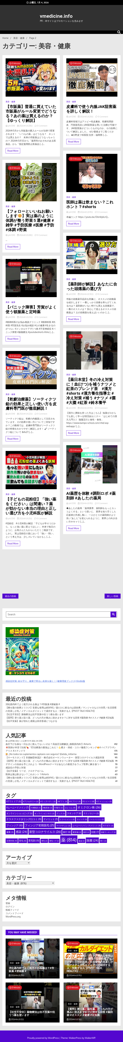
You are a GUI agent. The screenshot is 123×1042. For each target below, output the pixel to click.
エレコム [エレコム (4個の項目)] (70, 807)
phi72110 (11, 126)
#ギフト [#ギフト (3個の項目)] (62, 801)
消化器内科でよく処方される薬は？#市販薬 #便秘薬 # (33, 704)
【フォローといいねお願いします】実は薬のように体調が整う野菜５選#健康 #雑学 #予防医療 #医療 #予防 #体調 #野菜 (30, 220)
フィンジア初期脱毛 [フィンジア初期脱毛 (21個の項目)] (39, 825)
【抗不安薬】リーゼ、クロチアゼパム (25, 771)
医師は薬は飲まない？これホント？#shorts (90, 204)
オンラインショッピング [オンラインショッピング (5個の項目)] (19, 813)
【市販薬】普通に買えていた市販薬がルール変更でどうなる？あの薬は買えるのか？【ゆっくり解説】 (31, 113)
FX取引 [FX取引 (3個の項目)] (58, 807)
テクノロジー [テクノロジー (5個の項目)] (91, 813)
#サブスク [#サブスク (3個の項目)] (74, 801)
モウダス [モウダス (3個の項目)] (108, 825)
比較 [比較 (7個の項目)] (95, 832)
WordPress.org (13, 916)
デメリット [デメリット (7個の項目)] (50, 819)
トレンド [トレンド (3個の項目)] (82, 819)
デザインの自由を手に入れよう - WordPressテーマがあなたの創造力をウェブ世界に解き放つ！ (55, 764)
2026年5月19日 (85, 212)
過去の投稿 (10, 596)
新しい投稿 (112, 596)
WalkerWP (90, 1038)
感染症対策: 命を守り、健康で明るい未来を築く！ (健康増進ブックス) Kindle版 (45, 681)
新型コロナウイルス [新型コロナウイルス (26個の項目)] (45, 831)
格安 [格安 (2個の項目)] (86, 832)
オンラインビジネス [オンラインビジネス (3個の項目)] (44, 813)
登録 (8, 903)
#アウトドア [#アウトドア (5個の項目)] (13, 801)
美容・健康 (10, 101)
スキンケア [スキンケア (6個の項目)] (74, 813)
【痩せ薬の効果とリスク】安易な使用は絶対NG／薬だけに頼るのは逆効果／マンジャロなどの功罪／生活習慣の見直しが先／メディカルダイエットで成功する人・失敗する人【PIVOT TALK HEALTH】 (90, 963)
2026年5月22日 (25, 414)
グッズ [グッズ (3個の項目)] (60, 813)
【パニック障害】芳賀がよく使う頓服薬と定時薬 (31, 309)
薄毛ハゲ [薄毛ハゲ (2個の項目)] (54, 841)
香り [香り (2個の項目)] (103, 841)
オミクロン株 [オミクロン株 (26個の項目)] (89, 807)
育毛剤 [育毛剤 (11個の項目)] (33, 840)
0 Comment (42, 126)
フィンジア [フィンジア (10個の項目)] (14, 825)
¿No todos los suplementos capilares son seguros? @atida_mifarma (41, 754)
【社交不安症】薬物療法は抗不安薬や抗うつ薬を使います (35, 714)
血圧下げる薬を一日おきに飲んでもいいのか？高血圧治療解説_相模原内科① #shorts (48, 744)
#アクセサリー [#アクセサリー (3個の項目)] (30, 801)
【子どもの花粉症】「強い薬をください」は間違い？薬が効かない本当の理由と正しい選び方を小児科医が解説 (31, 506)
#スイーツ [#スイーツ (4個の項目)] (88, 801)
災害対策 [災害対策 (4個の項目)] (11, 840)
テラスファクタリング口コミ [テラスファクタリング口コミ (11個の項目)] (23, 819)
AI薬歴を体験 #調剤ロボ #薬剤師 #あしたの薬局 (91, 495)
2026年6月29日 (16, 975)
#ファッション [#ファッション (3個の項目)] (103, 801)
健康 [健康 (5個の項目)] (9, 832)
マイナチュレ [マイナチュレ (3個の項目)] (63, 825)
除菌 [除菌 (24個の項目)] (92, 840)
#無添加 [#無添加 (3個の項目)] (47, 807)
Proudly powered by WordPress (43, 1038)
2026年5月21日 (25, 518)
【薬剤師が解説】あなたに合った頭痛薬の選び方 (91, 286)
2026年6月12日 (16, 1019)
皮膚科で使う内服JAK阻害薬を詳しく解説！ (91, 109)
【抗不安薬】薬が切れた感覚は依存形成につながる (31, 721)
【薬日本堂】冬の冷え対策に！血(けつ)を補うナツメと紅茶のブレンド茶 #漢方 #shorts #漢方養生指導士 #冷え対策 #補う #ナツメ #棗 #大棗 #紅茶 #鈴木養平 (91, 391)
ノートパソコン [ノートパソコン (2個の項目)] (96, 819)
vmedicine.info (56, 16)
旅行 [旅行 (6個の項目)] (66, 832)
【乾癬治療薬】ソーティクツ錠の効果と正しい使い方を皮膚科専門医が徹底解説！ (31, 404)
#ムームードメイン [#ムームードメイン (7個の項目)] (17, 807)
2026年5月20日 (86, 116)
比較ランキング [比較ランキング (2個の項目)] (108, 832)
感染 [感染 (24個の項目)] (21, 831)
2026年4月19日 (85, 408)
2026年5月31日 (74, 1019)
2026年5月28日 (25, 126)
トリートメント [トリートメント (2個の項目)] (67, 819)
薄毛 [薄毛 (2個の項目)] (44, 841)
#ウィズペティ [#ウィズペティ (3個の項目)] (47, 801)
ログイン (10, 906)
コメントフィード (15, 913)
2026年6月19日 (74, 975)
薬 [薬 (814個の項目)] (69, 840)
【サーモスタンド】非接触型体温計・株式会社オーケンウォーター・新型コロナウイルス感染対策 (55, 757)
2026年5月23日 (25, 317)
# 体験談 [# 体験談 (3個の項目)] (36, 807)
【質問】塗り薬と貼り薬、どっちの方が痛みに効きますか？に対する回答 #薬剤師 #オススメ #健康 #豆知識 (60, 717)
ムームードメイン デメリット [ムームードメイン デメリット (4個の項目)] (86, 825)
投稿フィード (12, 909)
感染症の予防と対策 (16, 767)
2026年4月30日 (86, 294)
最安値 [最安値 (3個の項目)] (77, 832)
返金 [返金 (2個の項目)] (82, 841)
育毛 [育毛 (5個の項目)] (22, 840)
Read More (12, 150)
